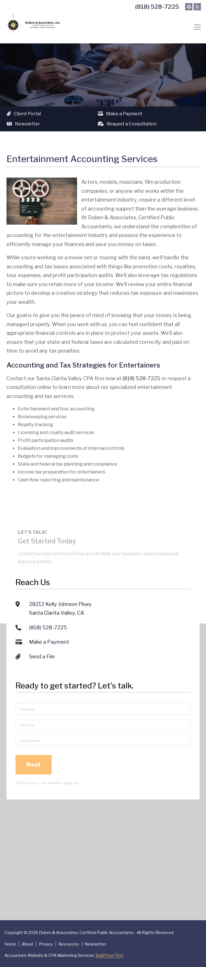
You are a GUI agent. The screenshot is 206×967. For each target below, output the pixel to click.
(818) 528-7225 (157, 6)
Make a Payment (120, 113)
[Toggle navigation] (197, 27)
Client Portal (24, 113)
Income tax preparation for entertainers (61, 472)
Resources (68, 944)
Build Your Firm (109, 955)
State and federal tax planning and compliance (67, 464)
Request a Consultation (127, 124)
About (27, 944)
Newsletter (23, 124)
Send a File (42, 638)
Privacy (46, 944)
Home (10, 944)
